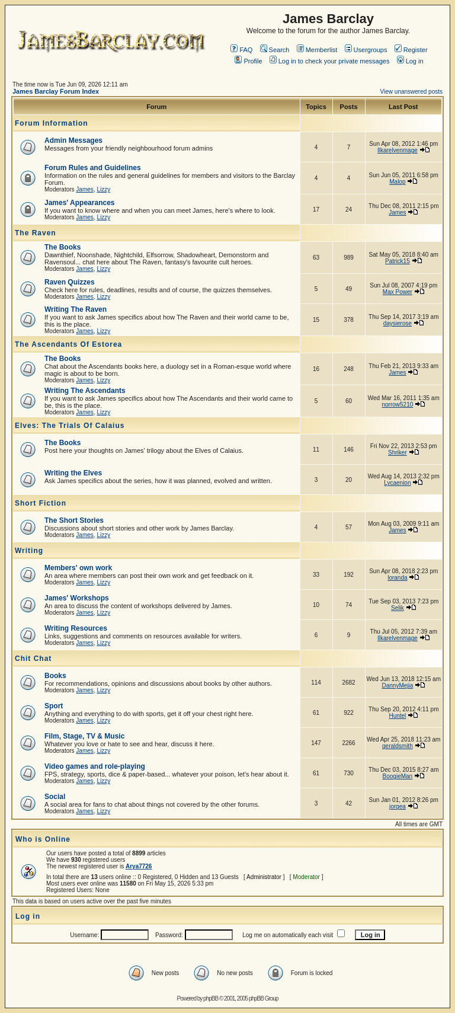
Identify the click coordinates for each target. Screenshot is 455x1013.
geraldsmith (397, 746)
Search (275, 49)
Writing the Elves (73, 473)
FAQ (241, 49)
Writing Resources (75, 628)
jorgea (397, 806)
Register (411, 49)
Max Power (397, 292)
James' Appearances (79, 203)
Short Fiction (40, 503)
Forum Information (51, 123)
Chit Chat (33, 658)
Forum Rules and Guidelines (92, 168)
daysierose (397, 323)
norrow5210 (397, 404)
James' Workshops (76, 598)
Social (54, 796)
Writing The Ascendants (85, 390)
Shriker (397, 452)
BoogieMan (398, 776)
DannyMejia (397, 685)
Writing (29, 551)
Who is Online (43, 839)
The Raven (35, 233)
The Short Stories (74, 520)
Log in (410, 61)
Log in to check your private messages (330, 61)
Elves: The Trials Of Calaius (69, 425)
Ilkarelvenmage (397, 150)
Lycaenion (397, 483)
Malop (397, 181)
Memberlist (317, 49)
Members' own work (78, 568)
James (84, 189)
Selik (397, 608)
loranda (397, 577)
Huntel (397, 715)
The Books (62, 247)
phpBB (210, 998)
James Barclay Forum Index (55, 91)
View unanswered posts (411, 91)
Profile (248, 61)
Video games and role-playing (94, 766)
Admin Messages (73, 140)
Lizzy (103, 189)
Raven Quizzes (69, 282)
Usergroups (366, 49)
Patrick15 (397, 261)
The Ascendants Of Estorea (68, 344)
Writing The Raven (75, 309)
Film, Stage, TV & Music (84, 736)
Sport (53, 706)
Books (55, 676)
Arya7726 (139, 866)
